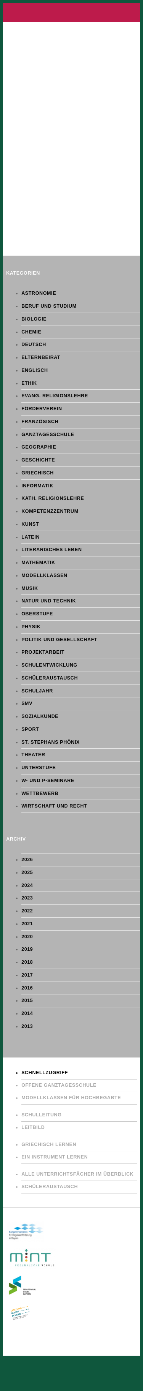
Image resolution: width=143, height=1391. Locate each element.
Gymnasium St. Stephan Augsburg (71, 12)
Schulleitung (41, 1115)
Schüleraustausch (49, 1186)
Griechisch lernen (48, 1144)
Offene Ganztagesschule (58, 1085)
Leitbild (33, 1127)
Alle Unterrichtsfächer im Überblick (77, 1174)
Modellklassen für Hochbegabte (71, 1097)
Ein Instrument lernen (54, 1157)
